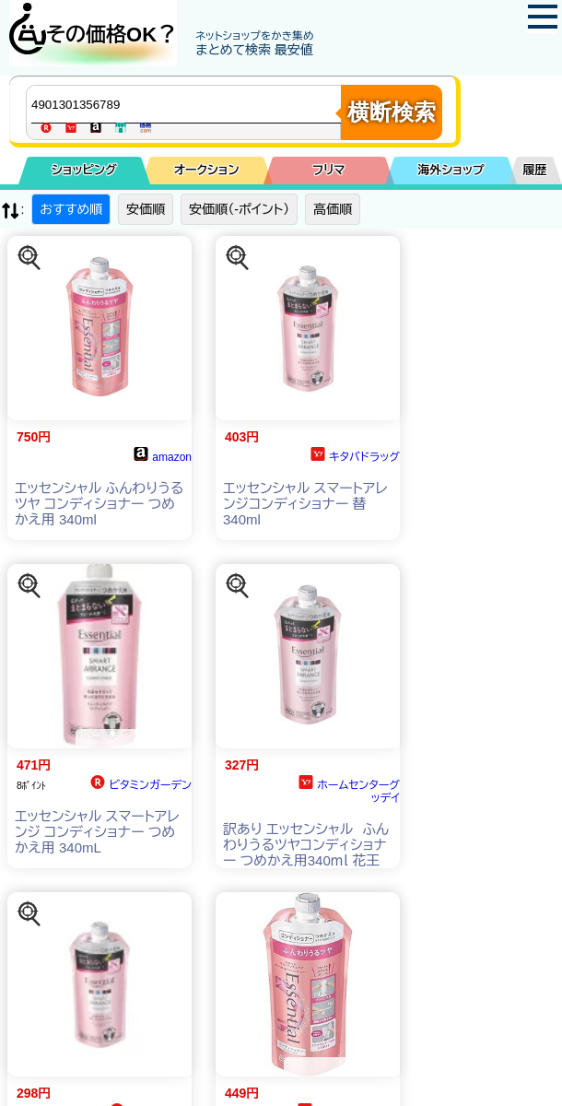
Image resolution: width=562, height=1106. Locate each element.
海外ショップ (450, 170)
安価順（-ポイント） (239, 209)
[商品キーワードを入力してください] (188, 104)
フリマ (328, 170)
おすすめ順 (71, 209)
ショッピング (84, 170)
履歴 (535, 170)
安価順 (145, 209)
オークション (207, 170)
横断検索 (391, 112)
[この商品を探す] (29, 258)
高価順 (332, 209)
